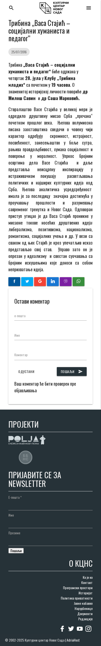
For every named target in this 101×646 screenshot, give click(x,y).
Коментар (21, 354)
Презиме (14, 532)
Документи (85, 613)
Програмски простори (78, 587)
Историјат (86, 592)
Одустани (26, 371)
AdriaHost (73, 640)
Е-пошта (15, 497)
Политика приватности (77, 598)
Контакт (87, 582)
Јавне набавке (83, 603)
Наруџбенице (84, 608)
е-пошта (19, 315)
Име (17, 335)
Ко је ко (88, 577)
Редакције (85, 618)
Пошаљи (72, 371)
